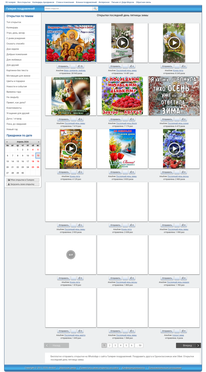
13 (7, 161)
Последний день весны (178, 176)
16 (22, 161)
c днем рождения (16, 38)
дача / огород (14, 118)
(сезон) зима (178, 335)
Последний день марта (74, 335)
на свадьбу (13, 97)
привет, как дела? (16, 102)
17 (28, 161)
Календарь (12, 27)
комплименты (14, 108)
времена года (14, 91)
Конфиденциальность (133, 368)
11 (33, 155)
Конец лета (178, 70)
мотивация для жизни (18, 75)
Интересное (104, 2)
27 (7, 173)
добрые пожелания (17, 54)
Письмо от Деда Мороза (122, 2)
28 (12, 173)
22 (18, 167)
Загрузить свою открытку (21, 184)
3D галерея (10, 2)
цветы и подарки (16, 81)
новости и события (17, 86)
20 (7, 167)
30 (22, 173)
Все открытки (24, 2)
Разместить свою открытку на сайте (99, 368)
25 (33, 167)
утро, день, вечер (16, 33)
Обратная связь (143, 2)
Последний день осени (178, 123)
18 (33, 161)
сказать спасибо (15, 43)
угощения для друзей (18, 113)
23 (22, 167)
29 (18, 173)
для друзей (13, 65)
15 (18, 161)
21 (12, 167)
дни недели (13, 49)
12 (38, 155)
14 (12, 161)
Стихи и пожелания (65, 2)
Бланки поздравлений (86, 2)
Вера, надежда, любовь (75, 70)
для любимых (14, 59)
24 (28, 167)
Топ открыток (14, 22)
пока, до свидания (16, 124)
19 (38, 161)
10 (28, 155)
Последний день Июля (126, 123)
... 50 (139, 345)
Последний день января (178, 282)
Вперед (187, 345)
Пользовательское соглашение (164, 368)
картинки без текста (17, 70)
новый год (12, 129)
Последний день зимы (126, 70)
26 (38, 167)
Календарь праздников (43, 2)
